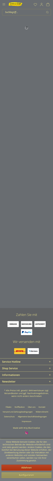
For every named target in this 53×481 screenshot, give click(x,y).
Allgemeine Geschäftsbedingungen (32, 416)
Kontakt (42, 407)
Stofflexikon (20, 407)
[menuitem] (35, 4)
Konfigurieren (26, 475)
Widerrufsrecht (42, 411)
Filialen (8, 407)
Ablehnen (26, 467)
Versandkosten (11, 393)
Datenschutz (9, 416)
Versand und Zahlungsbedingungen (18, 411)
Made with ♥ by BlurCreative (26, 428)
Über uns (31, 407)
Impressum (26, 421)
